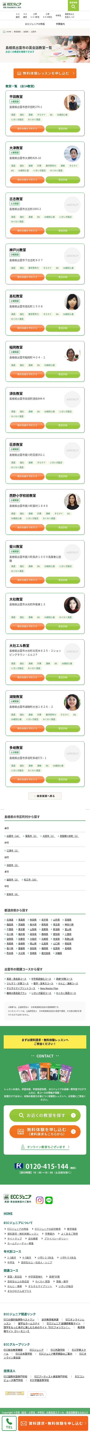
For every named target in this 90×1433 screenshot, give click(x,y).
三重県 (68, 934)
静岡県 (44, 934)
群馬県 (44, 924)
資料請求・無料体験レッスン (23, 1233)
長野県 (44, 929)
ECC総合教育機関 (13, 1349)
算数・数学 (62, 1281)
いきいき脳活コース (41, 993)
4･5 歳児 (25, 15)
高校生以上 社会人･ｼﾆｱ (69, 15)
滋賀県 (10, 939)
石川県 (10, 934)
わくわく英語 (42, 1281)
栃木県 (33, 924)
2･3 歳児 (18, 15)
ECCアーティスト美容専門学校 (51, 1376)
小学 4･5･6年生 (47, 15)
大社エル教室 (19, 645)
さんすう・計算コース (18, 983)
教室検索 (72, 1229)
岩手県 (44, 919)
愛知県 (56, 934)
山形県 (56, 919)
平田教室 (16, 96)
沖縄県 (58, 953)
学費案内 (60, 24)
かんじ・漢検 (14, 1286)
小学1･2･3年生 (46, 1257)
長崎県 (68, 948)
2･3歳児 (11, 1257)
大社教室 (16, 599)
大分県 (21, 953)
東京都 (21, 929)
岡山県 (33, 943)
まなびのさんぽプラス (19, 1291)
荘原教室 (16, 444)
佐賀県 (56, 948)
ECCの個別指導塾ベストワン (19, 1319)
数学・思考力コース (43, 983)
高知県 (33, 948)
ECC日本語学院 (24, 1353)
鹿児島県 (45, 953)
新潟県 (56, 929)
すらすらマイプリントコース (21, 988)
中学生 (58, 15)
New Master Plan (49, 988)
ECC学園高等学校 (39, 1380)
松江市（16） (31, 879)
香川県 (10, 948)
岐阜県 (33, 934)
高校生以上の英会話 (18, 1281)
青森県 (21, 919)
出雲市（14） (13, 836)
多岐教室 (16, 747)
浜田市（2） (13, 865)
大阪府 (33, 939)
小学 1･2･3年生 (35, 15)
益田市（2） (13, 879)
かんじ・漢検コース (68, 983)
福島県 (10, 924)
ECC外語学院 (58, 1349)
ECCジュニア (37, 1349)
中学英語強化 (35, 1276)
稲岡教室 (16, 347)
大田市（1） (49, 836)
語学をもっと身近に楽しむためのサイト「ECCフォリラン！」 (37, 1327)
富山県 (68, 929)
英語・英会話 (14, 1276)
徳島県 (68, 943)
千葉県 (10, 929)
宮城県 (68, 919)
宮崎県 (33, 953)
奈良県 (56, 939)
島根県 (21, 943)
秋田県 (33, 919)
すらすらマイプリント (40, 1286)
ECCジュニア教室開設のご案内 (55, 1353)
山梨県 (33, 929)
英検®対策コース (64, 979)
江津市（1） (13, 850)
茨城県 (21, 924)
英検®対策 (54, 1276)
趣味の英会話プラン (17, 993)
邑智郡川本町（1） (69, 836)
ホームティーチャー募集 (20, 1243)
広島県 (44, 943)
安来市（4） (13, 894)
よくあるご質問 (69, 1233)
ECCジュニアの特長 (35, 24)
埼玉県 (56, 924)
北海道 (10, 919)
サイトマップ (14, 1238)
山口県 (56, 943)
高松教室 (16, 296)
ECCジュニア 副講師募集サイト (63, 1323)
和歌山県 (69, 939)
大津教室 (16, 147)
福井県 (21, 934)
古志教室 (16, 198)
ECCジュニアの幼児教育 (48, 1229)
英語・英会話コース (16, 979)
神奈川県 (69, 924)
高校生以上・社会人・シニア (36, 1262)
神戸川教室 (17, 249)
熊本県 (10, 953)
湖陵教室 (16, 696)
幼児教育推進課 (50, 1319)
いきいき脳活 (66, 1286)
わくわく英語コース (66, 993)
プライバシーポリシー (56, 1238)
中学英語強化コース (41, 979)
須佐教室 (16, 393)
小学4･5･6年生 (68, 1257)
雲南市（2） (31, 836)
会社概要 (33, 1238)
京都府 (21, 939)
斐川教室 (16, 546)
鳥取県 (10, 943)
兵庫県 (44, 939)
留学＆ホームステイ (29, 1323)
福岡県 (44, 948)
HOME (8, 1213)
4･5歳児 (26, 1257)
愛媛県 (21, 948)
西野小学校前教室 (22, 495)
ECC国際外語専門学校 (15, 1376)
